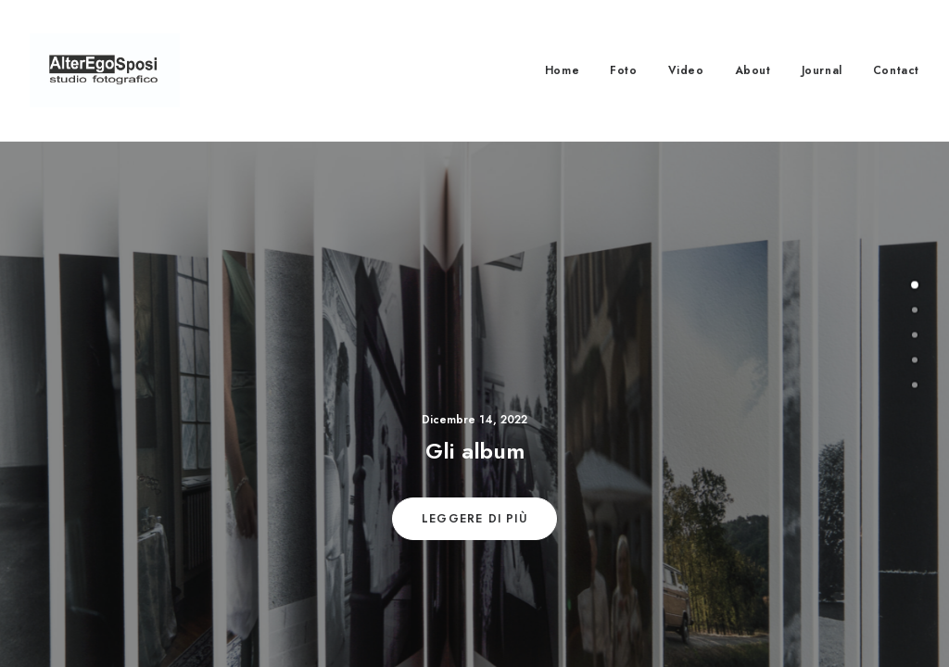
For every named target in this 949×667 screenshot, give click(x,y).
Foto (623, 70)
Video (686, 70)
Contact (896, 70)
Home (562, 70)
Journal (822, 70)
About (753, 70)
